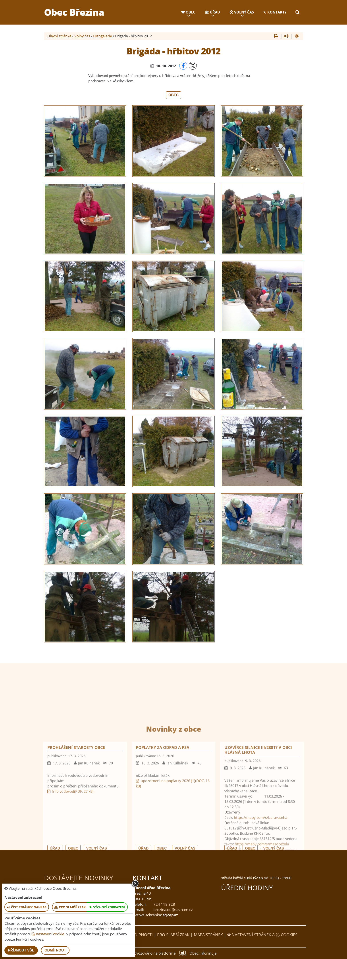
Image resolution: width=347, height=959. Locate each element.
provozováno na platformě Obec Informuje (173, 953)
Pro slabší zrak (173, 934)
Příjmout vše (21, 950)
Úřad (212, 12)
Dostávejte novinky (78, 877)
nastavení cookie (47, 933)
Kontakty (275, 12)
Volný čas (242, 12)
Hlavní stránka (59, 36)
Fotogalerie (102, 36)
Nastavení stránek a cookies (262, 934)
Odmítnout (55, 950)
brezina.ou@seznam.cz (173, 909)
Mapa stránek (208, 934)
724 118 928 (164, 904)
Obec (188, 12)
